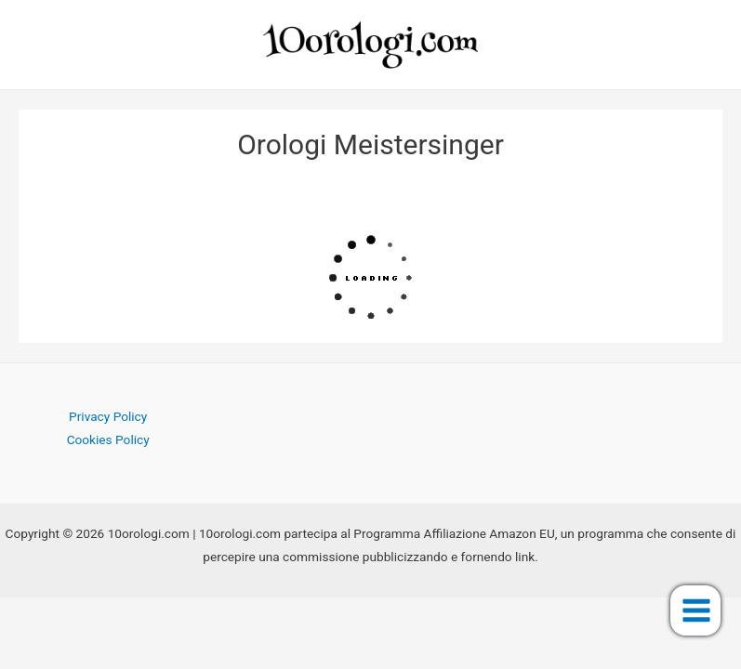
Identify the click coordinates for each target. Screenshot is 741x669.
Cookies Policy (108, 439)
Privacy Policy (108, 416)
